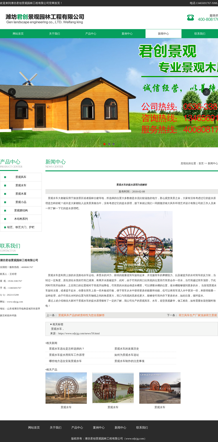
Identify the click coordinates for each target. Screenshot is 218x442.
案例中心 (127, 33)
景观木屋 (20, 193)
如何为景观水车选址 (126, 354)
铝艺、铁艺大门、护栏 (21, 227)
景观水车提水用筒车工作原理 (66, 354)
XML (215, 3)
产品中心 (90, 33)
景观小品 (20, 202)
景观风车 (20, 177)
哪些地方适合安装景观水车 (65, 361)
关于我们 (54, 33)
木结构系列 (21, 218)
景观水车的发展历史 (126, 348)
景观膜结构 (21, 210)
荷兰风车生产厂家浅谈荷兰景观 (198, 315)
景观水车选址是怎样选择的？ (66, 348)
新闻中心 (163, 33)
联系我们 (199, 33)
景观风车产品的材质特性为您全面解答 (81, 315)
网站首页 (18, 33)
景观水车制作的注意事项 (129, 361)
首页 (201, 163)
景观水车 (20, 185)
